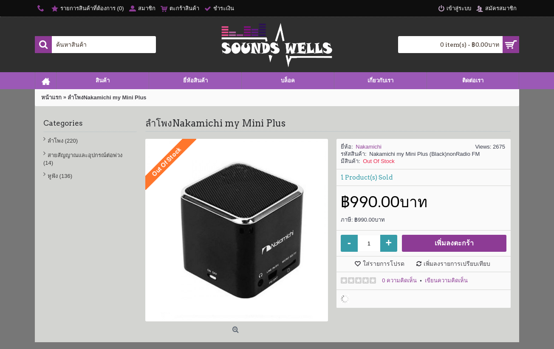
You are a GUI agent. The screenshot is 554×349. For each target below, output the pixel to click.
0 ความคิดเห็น (399, 280)
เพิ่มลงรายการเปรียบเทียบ (457, 263)
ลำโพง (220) (63, 141)
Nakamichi (369, 147)
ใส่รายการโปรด (383, 263)
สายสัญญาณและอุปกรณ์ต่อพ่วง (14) (82, 159)
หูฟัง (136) (60, 176)
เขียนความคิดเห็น (446, 280)
